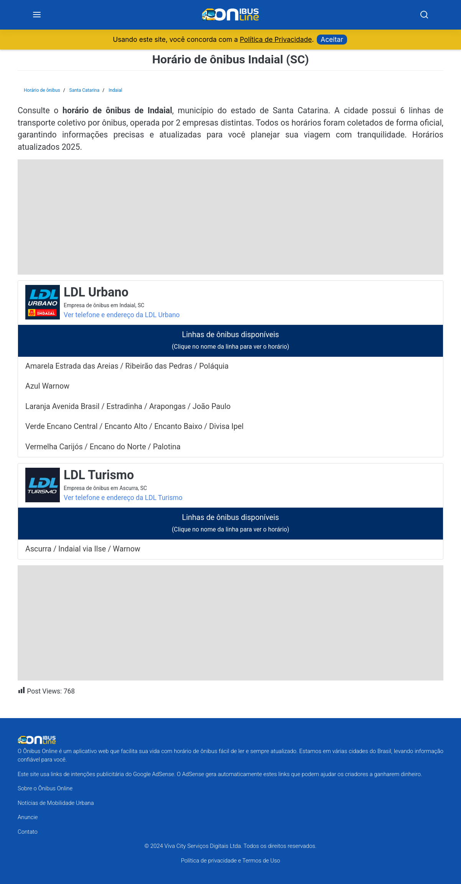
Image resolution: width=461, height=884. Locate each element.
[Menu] (36, 14)
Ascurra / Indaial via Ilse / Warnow (82, 549)
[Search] (424, 14)
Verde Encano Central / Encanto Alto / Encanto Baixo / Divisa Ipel (134, 426)
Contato (28, 831)
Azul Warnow (47, 386)
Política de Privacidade (276, 39)
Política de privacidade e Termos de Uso (230, 860)
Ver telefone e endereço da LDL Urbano (122, 315)
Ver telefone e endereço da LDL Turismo (123, 498)
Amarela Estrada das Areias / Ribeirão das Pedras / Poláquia (127, 366)
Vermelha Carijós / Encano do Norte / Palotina (103, 446)
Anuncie (28, 817)
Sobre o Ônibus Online (45, 788)
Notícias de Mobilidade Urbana (56, 803)
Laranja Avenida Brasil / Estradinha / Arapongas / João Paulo (127, 406)
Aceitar (332, 39)
